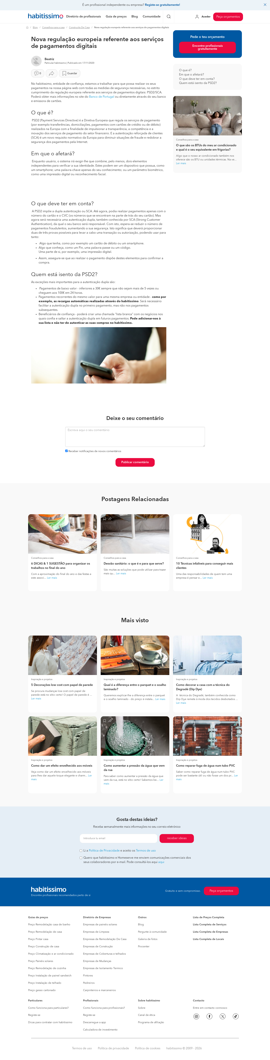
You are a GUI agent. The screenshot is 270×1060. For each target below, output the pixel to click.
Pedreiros (88, 983)
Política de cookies (147, 1048)
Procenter (143, 946)
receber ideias (177, 838)
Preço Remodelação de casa (45, 932)
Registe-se (34, 1015)
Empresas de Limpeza (96, 932)
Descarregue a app (94, 1022)
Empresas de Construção (98, 946)
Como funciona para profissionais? (104, 1008)
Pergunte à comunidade (152, 932)
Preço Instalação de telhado (44, 983)
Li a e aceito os (118, 850)
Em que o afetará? (192, 74)
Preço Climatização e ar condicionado (51, 954)
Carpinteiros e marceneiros (99, 990)
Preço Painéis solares (40, 961)
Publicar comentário (135, 462)
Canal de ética (146, 1015)
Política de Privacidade (104, 850)
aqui (161, 862)
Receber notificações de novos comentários (94, 451)
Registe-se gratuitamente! (162, 5)
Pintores (88, 975)
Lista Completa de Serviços (209, 924)
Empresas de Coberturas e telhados (104, 954)
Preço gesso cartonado (42, 990)
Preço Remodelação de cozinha (47, 968)
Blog (35, 27)
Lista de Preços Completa (208, 917)
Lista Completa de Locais (208, 939)
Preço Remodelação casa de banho (49, 924)
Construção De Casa (79, 27)
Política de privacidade (113, 1048)
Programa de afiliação (151, 1022)
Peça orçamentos (228, 16)
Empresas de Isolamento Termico (103, 968)
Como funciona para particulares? (48, 1008)
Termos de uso (146, 850)
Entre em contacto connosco (210, 1008)
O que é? (185, 70)
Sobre (141, 1008)
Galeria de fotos (147, 939)
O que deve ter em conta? (197, 79)
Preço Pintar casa (38, 939)
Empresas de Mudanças (97, 961)
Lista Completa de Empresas (210, 932)
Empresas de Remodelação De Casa (104, 939)
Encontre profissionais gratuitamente (207, 48)
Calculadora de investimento (100, 1029)
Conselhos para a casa (53, 27)
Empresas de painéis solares (100, 924)
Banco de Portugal (101, 96)
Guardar (69, 73)
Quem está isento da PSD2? (198, 83)
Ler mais (181, 163)
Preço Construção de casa (43, 946)
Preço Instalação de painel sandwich (49, 975)
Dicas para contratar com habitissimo (50, 1022)
